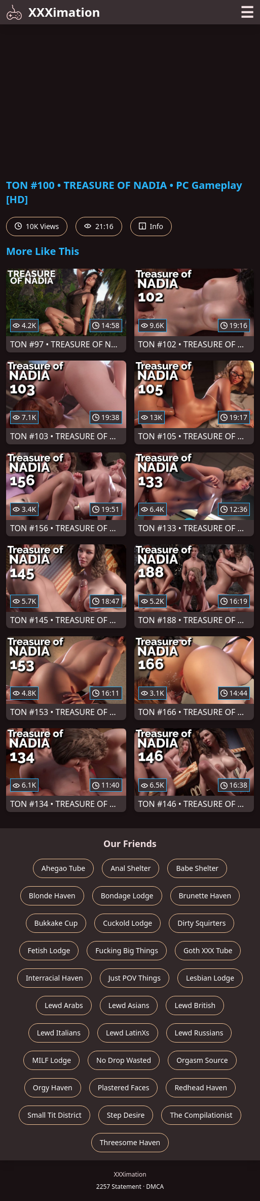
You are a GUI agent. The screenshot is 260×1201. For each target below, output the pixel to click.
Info (151, 226)
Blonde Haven (52, 895)
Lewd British (194, 1005)
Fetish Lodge (49, 950)
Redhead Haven (200, 1087)
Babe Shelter (197, 868)
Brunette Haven (205, 895)
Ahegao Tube (63, 868)
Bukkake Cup (56, 923)
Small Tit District (54, 1115)
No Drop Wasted (123, 1060)
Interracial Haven (54, 978)
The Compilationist (201, 1115)
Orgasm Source (202, 1060)
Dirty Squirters (201, 923)
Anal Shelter (130, 868)
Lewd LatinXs (128, 1032)
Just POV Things (134, 978)
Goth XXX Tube (208, 950)
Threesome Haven (130, 1142)
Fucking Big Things (126, 950)
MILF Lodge (51, 1060)
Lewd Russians (199, 1032)
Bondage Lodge (127, 895)
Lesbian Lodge (210, 978)
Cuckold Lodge (127, 923)
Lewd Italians (59, 1032)
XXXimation (53, 12)
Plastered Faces (124, 1087)
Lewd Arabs (64, 1005)
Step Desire (126, 1115)
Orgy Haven (52, 1087)
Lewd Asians (129, 1005)
